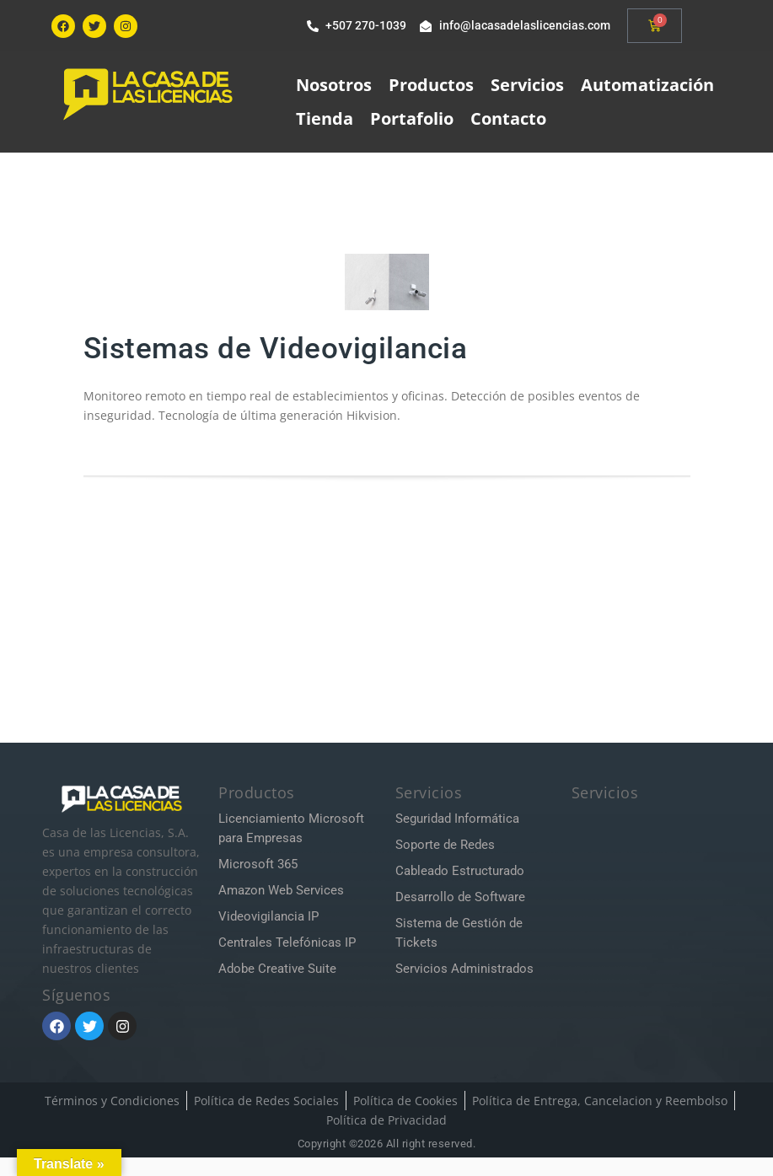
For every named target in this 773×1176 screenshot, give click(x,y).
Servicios (527, 84)
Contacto (508, 118)
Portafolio (412, 118)
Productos (431, 84)
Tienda (324, 118)
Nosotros (334, 84)
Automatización (647, 84)
